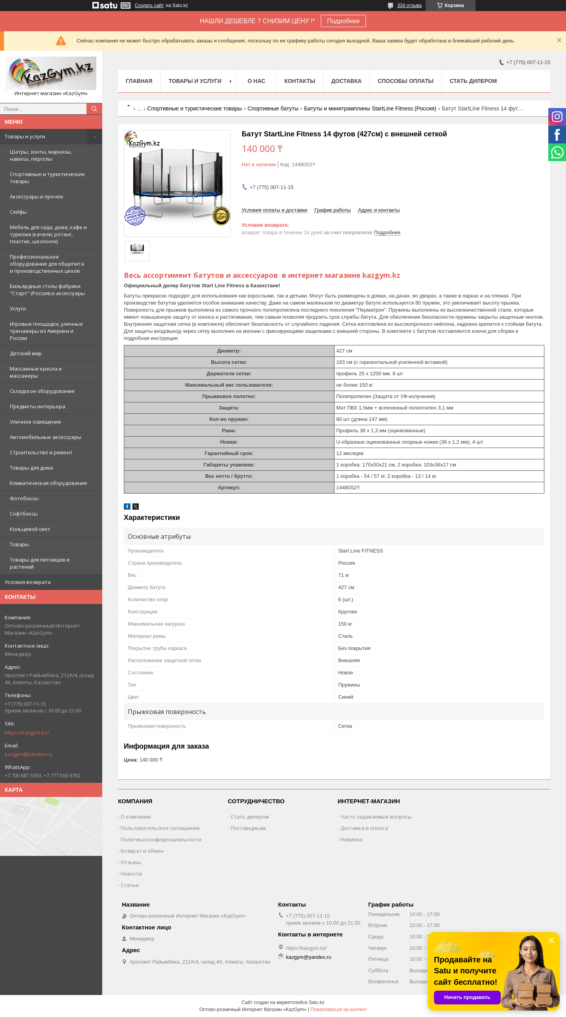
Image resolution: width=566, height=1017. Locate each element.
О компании (136, 816)
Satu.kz (316, 1002)
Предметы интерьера (37, 406)
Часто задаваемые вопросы (376, 816)
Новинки (351, 839)
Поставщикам (248, 828)
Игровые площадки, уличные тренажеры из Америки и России (46, 330)
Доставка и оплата (364, 828)
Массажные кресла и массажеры (36, 372)
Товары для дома (31, 467)
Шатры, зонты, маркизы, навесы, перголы (41, 155)
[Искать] (94, 109)
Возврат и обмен (142, 850)
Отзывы (131, 862)
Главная (139, 81)
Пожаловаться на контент (339, 1009)
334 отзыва (409, 5)
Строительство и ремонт (41, 452)
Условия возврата (28, 582)
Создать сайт (149, 5)
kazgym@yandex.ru (28, 754)
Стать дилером (473, 81)
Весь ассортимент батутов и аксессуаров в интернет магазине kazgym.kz (262, 275)
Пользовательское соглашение (160, 828)
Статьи (130, 884)
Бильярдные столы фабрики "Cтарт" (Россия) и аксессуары (47, 290)
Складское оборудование (42, 391)
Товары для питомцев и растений (40, 563)
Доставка (346, 81)
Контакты (299, 81)
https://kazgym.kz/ (27, 732)
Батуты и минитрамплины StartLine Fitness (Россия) (370, 108)
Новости (131, 873)
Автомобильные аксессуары (45, 437)
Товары (19, 544)
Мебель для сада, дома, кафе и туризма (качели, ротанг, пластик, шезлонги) (48, 234)
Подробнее (343, 21)
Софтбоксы (24, 513)
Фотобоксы (24, 498)
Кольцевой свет (30, 528)
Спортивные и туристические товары (47, 178)
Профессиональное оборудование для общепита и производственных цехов (47, 263)
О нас (256, 81)
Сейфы (18, 211)
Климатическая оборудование (48, 482)
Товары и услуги (25, 136)
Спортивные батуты (273, 108)
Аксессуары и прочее (36, 196)
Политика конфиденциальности (161, 839)
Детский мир (26, 353)
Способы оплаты (406, 81)
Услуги (18, 308)
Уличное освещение (35, 421)
